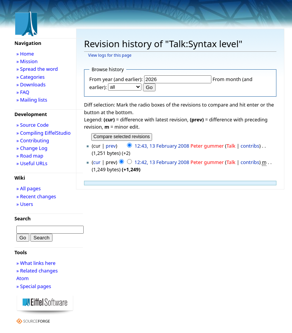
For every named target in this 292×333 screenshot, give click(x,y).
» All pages (28, 188)
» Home (25, 53)
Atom (22, 278)
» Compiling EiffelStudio (43, 132)
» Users (24, 204)
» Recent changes (36, 196)
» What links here (36, 263)
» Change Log (32, 148)
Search (22, 218)
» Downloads (31, 84)
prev (111, 145)
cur (96, 162)
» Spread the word (37, 68)
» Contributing (32, 140)
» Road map (29, 155)
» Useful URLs (32, 163)
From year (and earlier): (116, 79)
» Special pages (33, 286)
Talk (231, 145)
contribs (250, 145)
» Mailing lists (31, 99)
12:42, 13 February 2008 (162, 162)
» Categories (30, 76)
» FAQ (22, 92)
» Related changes (37, 270)
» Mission (27, 61)
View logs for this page (110, 55)
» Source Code (32, 124)
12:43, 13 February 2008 (162, 145)
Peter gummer (207, 145)
